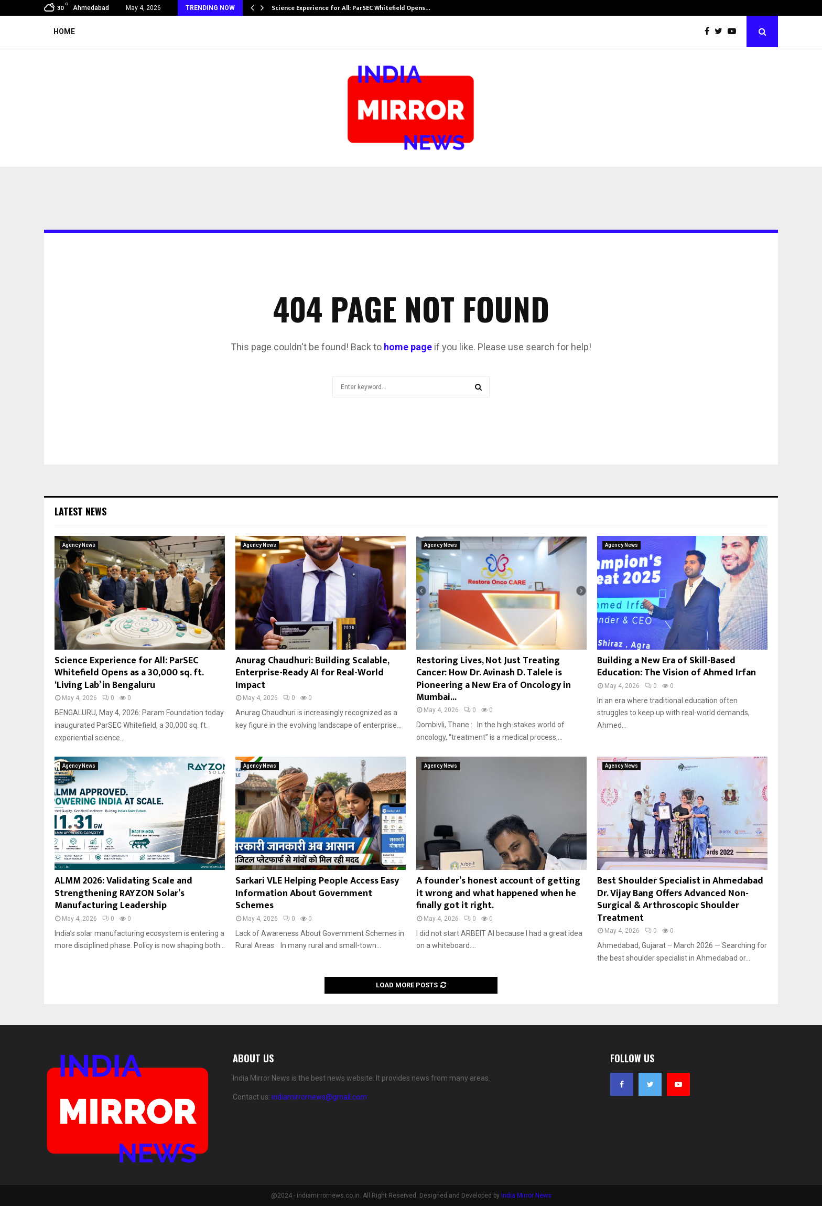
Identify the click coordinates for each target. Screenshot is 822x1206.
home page (408, 346)
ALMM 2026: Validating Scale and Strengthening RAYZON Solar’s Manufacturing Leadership (123, 893)
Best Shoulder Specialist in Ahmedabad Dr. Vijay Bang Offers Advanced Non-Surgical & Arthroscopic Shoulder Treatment (680, 899)
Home (64, 31)
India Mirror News (526, 1195)
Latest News (80, 511)
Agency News (78, 545)
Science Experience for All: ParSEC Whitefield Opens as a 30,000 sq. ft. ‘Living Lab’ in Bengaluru (129, 673)
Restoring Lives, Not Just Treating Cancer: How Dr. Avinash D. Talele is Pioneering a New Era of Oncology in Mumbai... (493, 679)
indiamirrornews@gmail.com (319, 1097)
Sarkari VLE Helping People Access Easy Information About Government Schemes (317, 893)
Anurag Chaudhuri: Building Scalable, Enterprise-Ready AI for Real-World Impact (312, 673)
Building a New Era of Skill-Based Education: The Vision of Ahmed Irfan (676, 667)
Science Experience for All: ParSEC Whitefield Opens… (351, 8)
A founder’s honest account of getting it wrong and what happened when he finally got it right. (498, 893)
